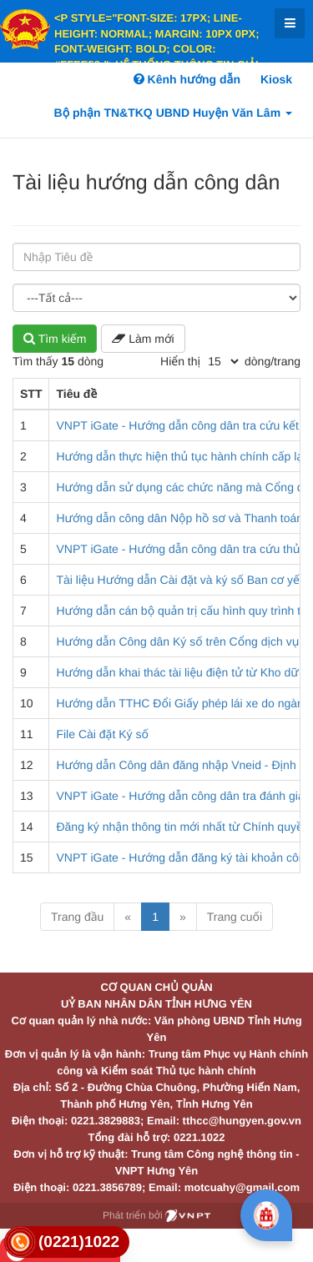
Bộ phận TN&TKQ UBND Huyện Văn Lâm (173, 112)
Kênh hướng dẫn (187, 79)
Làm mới (143, 338)
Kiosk (276, 79)
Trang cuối (234, 916)
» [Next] (182, 916)
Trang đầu (77, 916)
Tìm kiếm (54, 338)
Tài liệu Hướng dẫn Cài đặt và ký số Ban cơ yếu (180, 579)
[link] (66, 1242)
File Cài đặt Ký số (102, 734)
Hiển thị (180, 361)
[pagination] (222, 361)
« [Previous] (127, 916)
